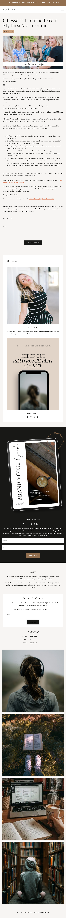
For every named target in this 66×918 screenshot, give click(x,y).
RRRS (25, 643)
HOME (24, 636)
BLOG (32, 639)
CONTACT (33, 643)
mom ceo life (8, 31)
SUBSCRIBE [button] (33, 622)
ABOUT (24, 639)
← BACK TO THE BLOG (33, 242)
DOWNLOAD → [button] (33, 555)
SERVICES (33, 636)
